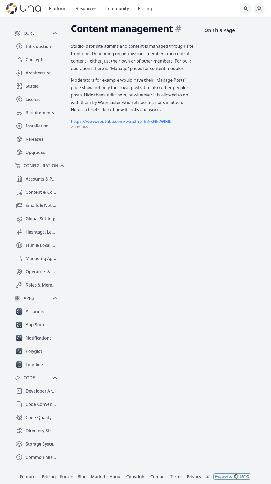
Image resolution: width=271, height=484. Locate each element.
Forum (66, 476)
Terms (176, 476)
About (116, 476)
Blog (82, 476)
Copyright (136, 476)
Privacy (194, 476)
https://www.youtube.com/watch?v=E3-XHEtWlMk (121, 121)
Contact (158, 476)
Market (98, 476)
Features (28, 476)
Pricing (49, 476)
